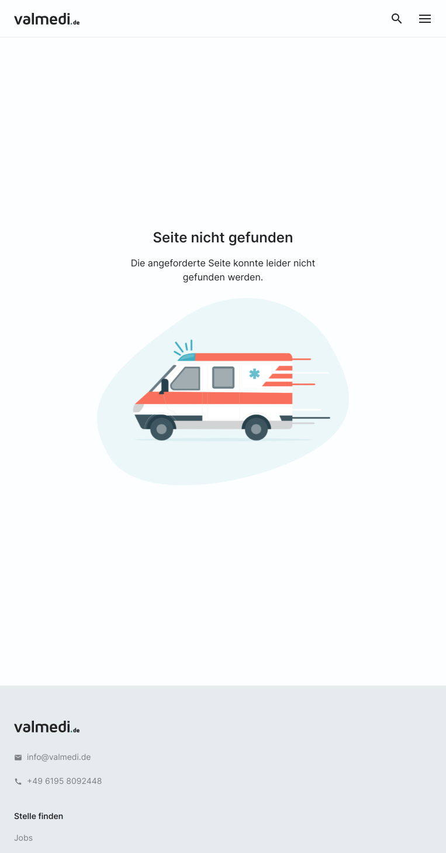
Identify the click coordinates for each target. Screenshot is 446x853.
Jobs (23, 838)
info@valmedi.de (59, 757)
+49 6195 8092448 (64, 781)
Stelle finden (38, 816)
